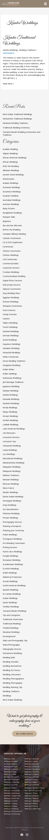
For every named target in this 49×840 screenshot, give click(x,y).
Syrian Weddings (10, 602)
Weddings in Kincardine (32, 769)
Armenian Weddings (11, 187)
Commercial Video (11, 263)
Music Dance (8, 488)
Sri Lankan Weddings (12, 594)
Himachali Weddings (11, 352)
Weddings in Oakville (11, 801)
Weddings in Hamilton (32, 764)
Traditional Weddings (12, 623)
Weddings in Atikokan (11, 769)
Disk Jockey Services (11, 285)
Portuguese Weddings (12, 539)
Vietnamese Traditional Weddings (17, 118)
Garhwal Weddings (11, 331)
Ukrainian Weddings (11, 632)
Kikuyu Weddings (10, 412)
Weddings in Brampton (11, 777)
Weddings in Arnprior (11, 766)
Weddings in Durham (11, 785)
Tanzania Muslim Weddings (14, 611)
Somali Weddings (10, 581)
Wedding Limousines (12, 674)
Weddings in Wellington (32, 801)
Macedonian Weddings (12, 458)
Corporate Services (11, 268)
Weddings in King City (32, 772)
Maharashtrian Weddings (13, 462)
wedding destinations (12, 666)
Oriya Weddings (9, 505)
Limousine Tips (9, 441)
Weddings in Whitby (31, 803)
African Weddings (10, 162)
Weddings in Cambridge (11, 782)
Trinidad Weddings (11, 628)
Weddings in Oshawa (11, 803)
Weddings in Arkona (10, 764)
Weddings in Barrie (10, 774)
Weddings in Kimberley (32, 766)
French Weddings (10, 327)
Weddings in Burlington (11, 779)
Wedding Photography (12, 683)
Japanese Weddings (11, 386)
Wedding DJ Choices (11, 670)
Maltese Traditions (11, 475)
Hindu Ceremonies (11, 357)
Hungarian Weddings (12, 365)
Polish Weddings (10, 534)
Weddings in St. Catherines (33, 790)
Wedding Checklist (11, 662)
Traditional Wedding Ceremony (16, 127)
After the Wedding (11, 166)
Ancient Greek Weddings (13, 174)
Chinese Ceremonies (12, 251)
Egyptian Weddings (11, 297)
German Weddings (11, 335)
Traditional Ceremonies (13, 619)
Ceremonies (8, 246)
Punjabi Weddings (10, 556)
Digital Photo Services (12, 280)
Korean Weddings (10, 416)
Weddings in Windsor (31, 806)
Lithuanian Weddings (12, 445)
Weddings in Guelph (31, 761)
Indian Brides (8, 369)
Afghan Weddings (10, 153)
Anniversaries (8, 179)
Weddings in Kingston (32, 774)
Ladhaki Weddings (10, 424)
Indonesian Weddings (12, 378)
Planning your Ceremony (13, 530)
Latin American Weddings (14, 428)
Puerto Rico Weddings (12, 551)
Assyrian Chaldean (11, 196)
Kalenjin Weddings (11, 390)
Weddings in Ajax (9, 759)
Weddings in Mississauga (12, 790)
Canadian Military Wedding (14, 234)
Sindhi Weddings (10, 573)
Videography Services (12, 649)
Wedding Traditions (27, 50)
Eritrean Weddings (11, 301)
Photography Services (12, 522)
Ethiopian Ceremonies (12, 306)
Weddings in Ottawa (10, 806)
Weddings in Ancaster (11, 761)
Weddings (7, 695)
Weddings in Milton (10, 788)
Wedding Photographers (13, 678)
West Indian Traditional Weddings (17, 114)
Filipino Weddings (10, 323)
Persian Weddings (10, 517)
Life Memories (9, 433)
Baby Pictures (9, 208)
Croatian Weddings (11, 272)
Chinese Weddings (11, 255)
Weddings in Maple (31, 782)
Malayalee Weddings (12, 467)
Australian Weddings (12, 200)
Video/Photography (11, 645)
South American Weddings (14, 585)
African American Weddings (15, 157)
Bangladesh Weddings (12, 213)
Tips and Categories (11, 615)
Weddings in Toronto (31, 793)
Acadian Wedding (10, 149)
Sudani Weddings (10, 598)
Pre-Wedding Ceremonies (14, 543)
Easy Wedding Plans (11, 293)
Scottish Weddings (11, 568)
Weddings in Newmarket (12, 793)
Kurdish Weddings (10, 420)
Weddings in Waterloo (31, 798)
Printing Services (10, 547)
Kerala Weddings (10, 407)
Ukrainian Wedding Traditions (15, 123)
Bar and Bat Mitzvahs (12, 225)
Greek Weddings (10, 340)
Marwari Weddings (11, 479)
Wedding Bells (9, 657)
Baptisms (7, 221)
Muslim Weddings (10, 492)
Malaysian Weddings (12, 471)
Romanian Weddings (12, 560)
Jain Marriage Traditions (13, 382)
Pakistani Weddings (11, 513)
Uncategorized (9, 636)
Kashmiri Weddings (11, 403)
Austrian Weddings (11, 204)
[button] (45, 3)
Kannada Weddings (11, 399)
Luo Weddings (9, 454)
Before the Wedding (11, 229)
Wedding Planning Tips (12, 687)
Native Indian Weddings (13, 496)
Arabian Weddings (10, 183)
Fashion (6, 318)
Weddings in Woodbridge (33, 809)
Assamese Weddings (12, 191)
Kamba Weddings (10, 50)
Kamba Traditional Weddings (19, 40)
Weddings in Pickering (11, 809)
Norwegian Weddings (12, 500)
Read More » (8, 83)
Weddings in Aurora (10, 772)
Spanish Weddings (10, 590)
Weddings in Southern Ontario (34, 788)
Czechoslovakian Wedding (14, 276)
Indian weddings (10, 373)
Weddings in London (31, 779)
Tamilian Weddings (11, 606)
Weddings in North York (11, 798)
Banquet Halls (9, 217)
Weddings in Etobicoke (32, 759)
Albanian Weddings (11, 170)
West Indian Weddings (12, 700)
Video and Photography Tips (15, 640)
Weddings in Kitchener (32, 777)
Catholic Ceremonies (12, 238)
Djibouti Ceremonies (12, 289)
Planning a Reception (12, 526)
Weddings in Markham (32, 785)
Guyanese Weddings (11, 344)
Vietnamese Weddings (12, 653)
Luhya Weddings (10, 450)
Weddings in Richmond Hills (13, 811)
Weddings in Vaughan (32, 796)
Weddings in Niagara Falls (12, 796)
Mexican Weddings (11, 484)
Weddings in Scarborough (12, 814)
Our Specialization (11, 509)
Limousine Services (11, 437)
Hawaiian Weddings (11, 348)
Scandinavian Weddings (13, 564)
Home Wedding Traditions (14, 361)
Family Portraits (10, 314)
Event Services (9, 310)
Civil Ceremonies (10, 259)
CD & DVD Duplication (12, 242)
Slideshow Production (12, 577)
